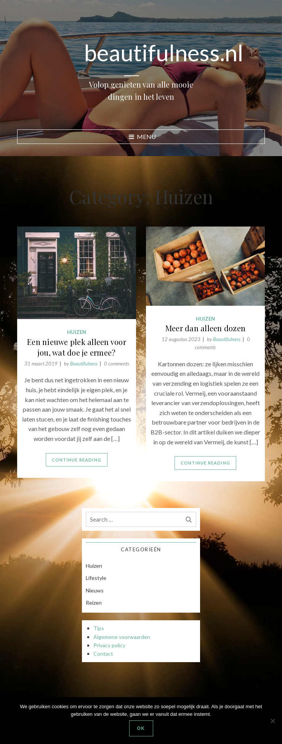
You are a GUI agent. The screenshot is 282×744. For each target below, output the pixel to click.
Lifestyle (96, 578)
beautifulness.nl (164, 52)
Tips (98, 628)
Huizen (205, 319)
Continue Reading (205, 462)
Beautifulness (226, 339)
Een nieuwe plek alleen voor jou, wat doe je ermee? (76, 347)
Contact (103, 653)
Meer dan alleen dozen (205, 328)
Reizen (94, 602)
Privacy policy (109, 645)
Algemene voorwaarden (121, 637)
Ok (141, 728)
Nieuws (95, 590)
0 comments (116, 364)
